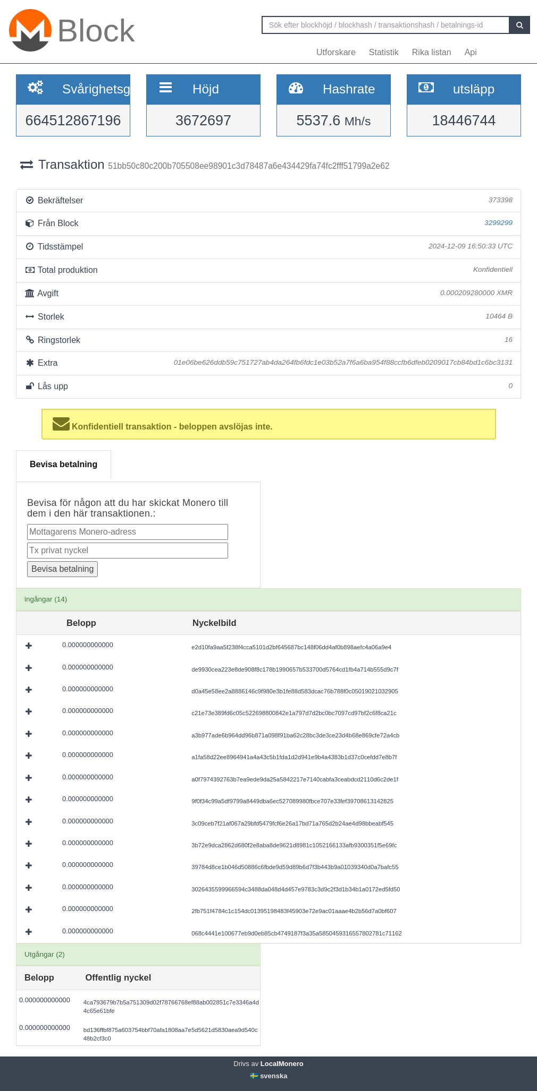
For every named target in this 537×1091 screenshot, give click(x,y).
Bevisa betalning (63, 464)
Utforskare (336, 52)
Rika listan (431, 52)
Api (471, 52)
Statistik (384, 52)
